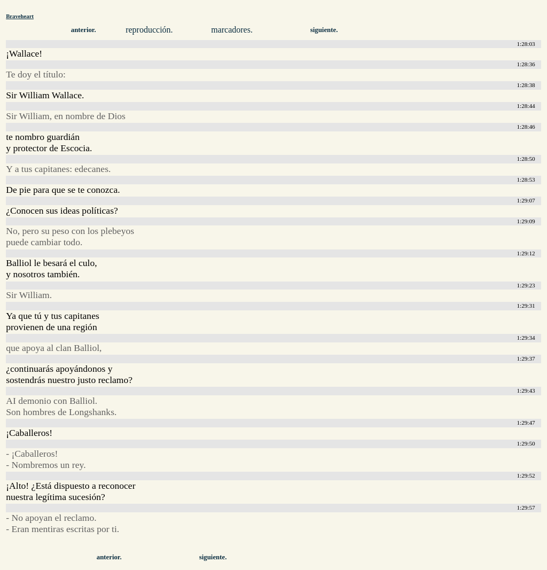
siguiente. (324, 30)
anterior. (83, 30)
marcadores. (232, 29)
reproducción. (149, 29)
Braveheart (20, 16)
